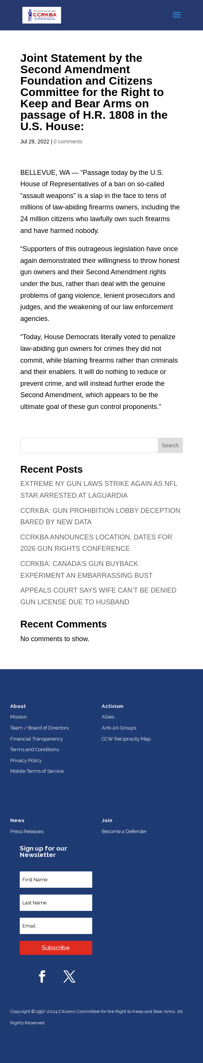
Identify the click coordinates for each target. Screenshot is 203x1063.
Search (170, 445)
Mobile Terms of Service (37, 771)
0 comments (68, 141)
